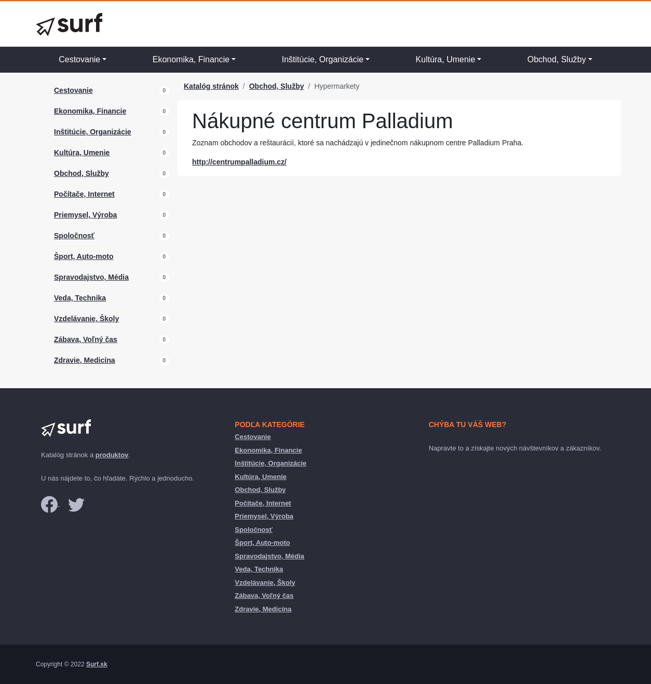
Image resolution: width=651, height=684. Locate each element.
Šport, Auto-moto (84, 256)
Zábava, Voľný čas (85, 339)
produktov (112, 455)
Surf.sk (96, 664)
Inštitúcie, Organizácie (322, 59)
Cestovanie (79, 59)
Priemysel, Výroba (85, 215)
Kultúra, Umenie (446, 59)
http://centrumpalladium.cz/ (239, 162)
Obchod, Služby (556, 59)
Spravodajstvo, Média (91, 277)
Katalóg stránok (211, 86)
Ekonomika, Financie (191, 59)
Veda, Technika (80, 298)
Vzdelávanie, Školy (86, 318)
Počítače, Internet (84, 194)
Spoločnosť (74, 235)
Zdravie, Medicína (84, 360)
